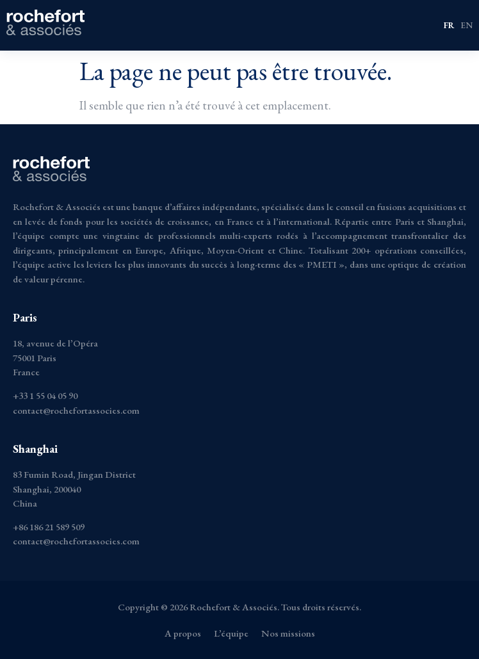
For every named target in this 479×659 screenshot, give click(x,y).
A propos (183, 633)
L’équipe (231, 633)
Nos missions (288, 633)
